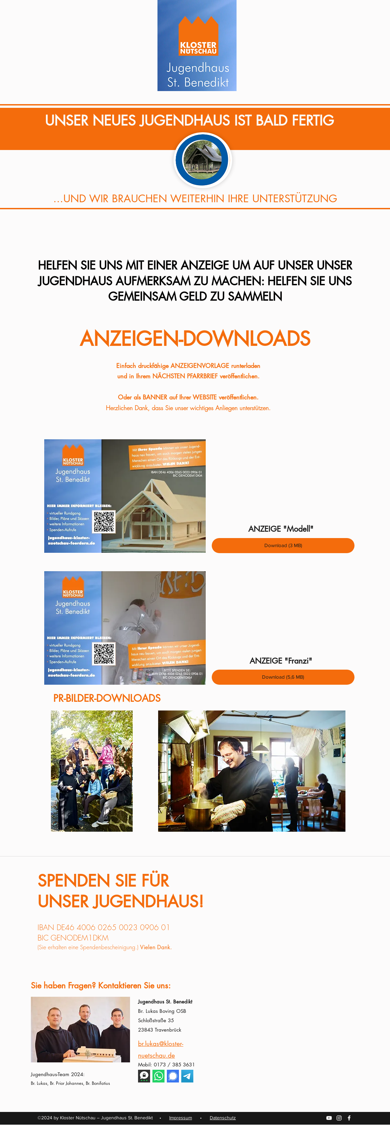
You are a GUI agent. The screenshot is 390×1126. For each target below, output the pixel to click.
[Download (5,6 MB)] (283, 677)
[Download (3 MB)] (283, 545)
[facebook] (349, 1118)
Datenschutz (223, 1117)
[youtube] (329, 1118)
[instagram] (339, 1118)
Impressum (180, 1117)
